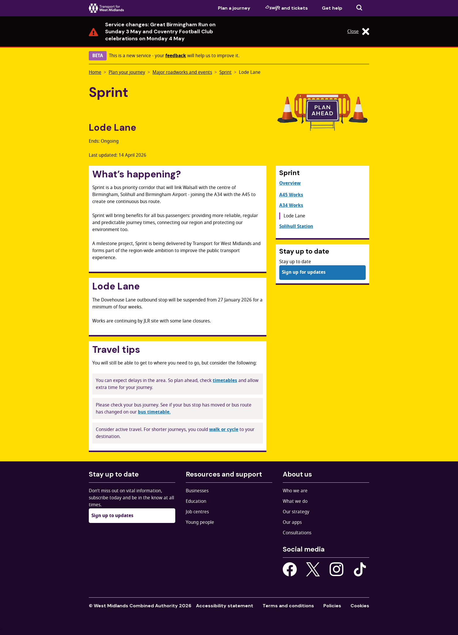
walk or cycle (223, 429)
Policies (332, 606)
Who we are (295, 490)
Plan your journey (127, 72)
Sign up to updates (112, 515)
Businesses (197, 490)
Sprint (225, 72)
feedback (175, 55)
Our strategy (296, 511)
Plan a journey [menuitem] (234, 8)
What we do (295, 501)
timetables (225, 380)
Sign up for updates (304, 272)
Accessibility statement (224, 606)
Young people (200, 522)
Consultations (297, 532)
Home (95, 72)
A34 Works (291, 205)
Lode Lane (250, 72)
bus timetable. (154, 412)
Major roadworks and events (182, 72)
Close (358, 31)
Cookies (360, 606)
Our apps (292, 522)
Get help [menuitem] (332, 8)
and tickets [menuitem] (286, 8)
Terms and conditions (288, 606)
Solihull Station (296, 226)
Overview (290, 183)
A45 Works (291, 194)
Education (196, 501)
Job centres (197, 511)
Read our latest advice (304, 31)
